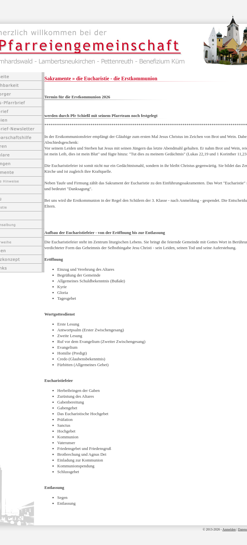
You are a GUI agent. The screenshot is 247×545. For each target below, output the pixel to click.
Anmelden (229, 529)
